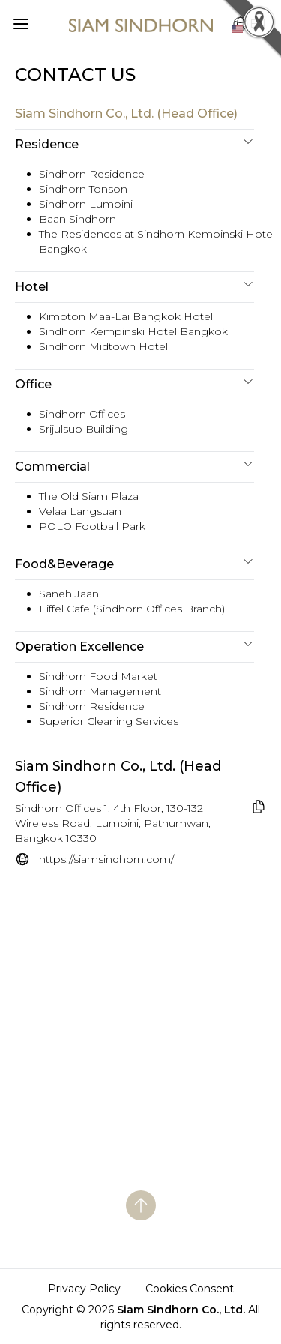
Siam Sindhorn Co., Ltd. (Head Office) (126, 113)
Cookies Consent (189, 1288)
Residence (134, 143)
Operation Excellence (134, 646)
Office (134, 383)
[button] (18, 21)
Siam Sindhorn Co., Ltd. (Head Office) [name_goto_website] (118, 776)
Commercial (134, 466)
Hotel (134, 286)
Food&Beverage (134, 563)
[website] (94, 859)
